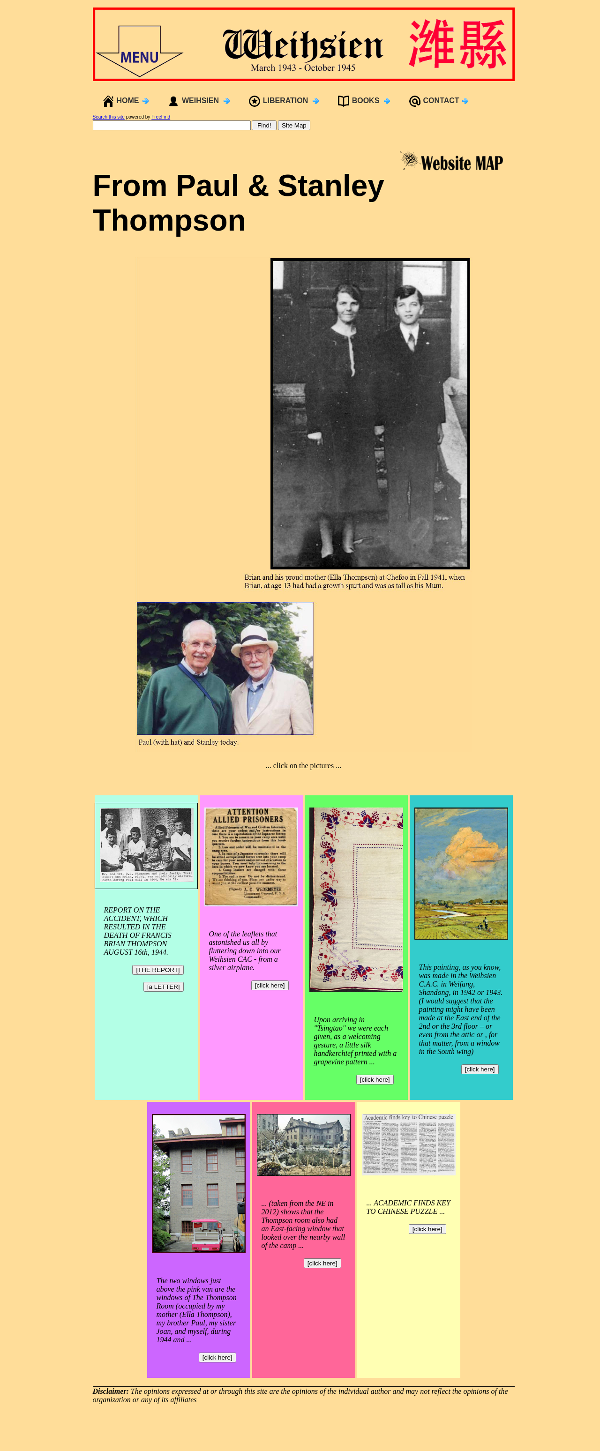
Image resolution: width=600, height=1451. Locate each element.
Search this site (109, 117)
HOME (128, 101)
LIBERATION (285, 101)
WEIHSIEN (200, 101)
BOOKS (366, 101)
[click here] (270, 985)
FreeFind (160, 117)
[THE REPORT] (158, 969)
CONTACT (441, 101)
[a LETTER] (163, 986)
